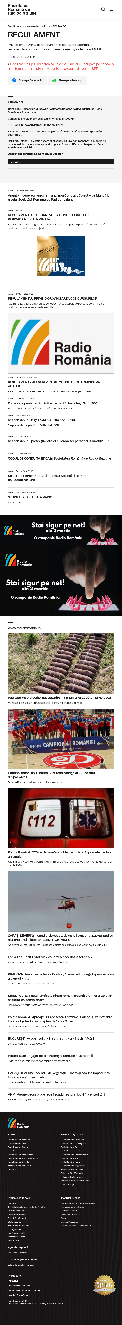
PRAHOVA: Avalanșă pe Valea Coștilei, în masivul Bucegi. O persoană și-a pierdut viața (61, 977)
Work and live (13, 1240)
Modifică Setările (18, 1295)
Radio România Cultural (18, 1147)
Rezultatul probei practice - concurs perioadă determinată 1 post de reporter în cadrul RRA (61, 133)
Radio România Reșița (70, 1162)
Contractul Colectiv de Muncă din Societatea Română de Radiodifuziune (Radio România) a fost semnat (61, 111)
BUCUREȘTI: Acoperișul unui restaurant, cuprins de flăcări (61, 1039)
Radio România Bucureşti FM (73, 1143)
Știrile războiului (15, 1222)
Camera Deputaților (69, 1222)
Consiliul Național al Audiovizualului (76, 1226)
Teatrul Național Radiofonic (19, 1166)
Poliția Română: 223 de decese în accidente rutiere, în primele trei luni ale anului (61, 827)
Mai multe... (16, 162)
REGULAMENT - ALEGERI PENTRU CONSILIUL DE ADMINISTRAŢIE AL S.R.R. (61, 353)
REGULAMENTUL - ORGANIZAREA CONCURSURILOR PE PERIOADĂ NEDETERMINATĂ (61, 219)
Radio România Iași (69, 1158)
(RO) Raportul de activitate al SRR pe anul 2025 (61, 125)
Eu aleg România (15, 1229)
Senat (63, 1218)
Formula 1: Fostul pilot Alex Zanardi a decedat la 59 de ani (61, 957)
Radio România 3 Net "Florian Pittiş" (23, 1158)
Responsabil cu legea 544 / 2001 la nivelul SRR (61, 421)
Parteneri (13, 1280)
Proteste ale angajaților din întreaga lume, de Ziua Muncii (61, 1056)
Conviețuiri (12, 1203)
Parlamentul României (70, 1215)
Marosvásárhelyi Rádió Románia (75, 1181)
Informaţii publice (33, 26)
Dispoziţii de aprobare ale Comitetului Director (61, 154)
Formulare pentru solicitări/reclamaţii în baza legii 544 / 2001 (61, 404)
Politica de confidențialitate (24, 1290)
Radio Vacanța (67, 1184)
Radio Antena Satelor (17, 1143)
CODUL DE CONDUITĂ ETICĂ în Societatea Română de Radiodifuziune (61, 455)
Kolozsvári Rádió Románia (72, 1177)
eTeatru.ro (12, 1169)
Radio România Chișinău (18, 1162)
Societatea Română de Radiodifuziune (78, 1203)
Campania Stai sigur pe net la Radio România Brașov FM (61, 119)
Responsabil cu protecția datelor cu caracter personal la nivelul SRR (61, 438)
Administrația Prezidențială (72, 1207)
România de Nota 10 (16, 1233)
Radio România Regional (18, 1226)
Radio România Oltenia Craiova (74, 1155)
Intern (47, 26)
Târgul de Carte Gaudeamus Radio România (27, 1207)
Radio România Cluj (69, 1147)
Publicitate (14, 1276)
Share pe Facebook (30, 80)
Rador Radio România (17, 1253)
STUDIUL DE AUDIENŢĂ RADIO (61, 496)
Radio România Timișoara (72, 1169)
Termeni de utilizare (19, 1285)
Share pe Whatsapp (70, 80)
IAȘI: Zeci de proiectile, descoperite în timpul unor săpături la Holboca (61, 669)
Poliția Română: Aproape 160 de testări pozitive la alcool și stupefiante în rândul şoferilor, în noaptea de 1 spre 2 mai (61, 1019)
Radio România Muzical (18, 1151)
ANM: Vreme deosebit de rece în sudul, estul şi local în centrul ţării (61, 1095)
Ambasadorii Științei (17, 1237)
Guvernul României (69, 1211)
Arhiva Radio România (17, 1215)
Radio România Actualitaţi (19, 1140)
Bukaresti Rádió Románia (72, 1173)
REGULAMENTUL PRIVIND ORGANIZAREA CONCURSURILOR (61, 301)
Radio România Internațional (20, 1155)
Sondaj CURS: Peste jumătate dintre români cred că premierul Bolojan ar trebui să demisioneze (61, 998)
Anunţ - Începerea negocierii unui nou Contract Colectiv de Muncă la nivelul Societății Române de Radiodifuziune (61, 196)
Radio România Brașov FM (72, 1140)
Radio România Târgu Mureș (73, 1166)
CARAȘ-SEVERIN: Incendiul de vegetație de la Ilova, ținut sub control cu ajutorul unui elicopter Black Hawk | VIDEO (61, 909)
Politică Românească (17, 1218)
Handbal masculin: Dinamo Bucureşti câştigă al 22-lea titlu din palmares (61, 746)
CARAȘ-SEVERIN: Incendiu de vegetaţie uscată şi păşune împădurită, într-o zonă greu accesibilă (61, 1075)
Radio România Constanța (72, 1151)
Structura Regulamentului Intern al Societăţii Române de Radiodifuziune (61, 474)
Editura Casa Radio (16, 1211)
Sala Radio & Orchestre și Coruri (21, 1265)
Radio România (14, 26)
